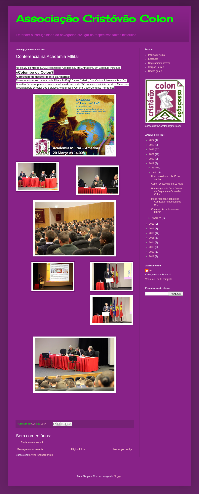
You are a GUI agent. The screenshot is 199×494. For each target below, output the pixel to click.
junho (155, 167)
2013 (152, 247)
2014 (152, 242)
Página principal (156, 55)
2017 (152, 228)
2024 (152, 140)
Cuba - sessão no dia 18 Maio (167, 183)
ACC (151, 270)
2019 (152, 163)
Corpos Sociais (156, 67)
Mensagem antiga (122, 449)
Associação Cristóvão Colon (94, 18)
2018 (152, 223)
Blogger (118, 476)
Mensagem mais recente (30, 449)
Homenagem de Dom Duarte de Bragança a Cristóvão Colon (166, 191)
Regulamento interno (159, 63)
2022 (152, 149)
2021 (152, 154)
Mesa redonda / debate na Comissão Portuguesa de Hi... (166, 202)
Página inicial (78, 449)
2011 (152, 256)
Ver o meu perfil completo (158, 279)
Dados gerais (155, 71)
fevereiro (157, 218)
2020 (152, 158)
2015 (152, 237)
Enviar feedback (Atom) (41, 455)
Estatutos (153, 59)
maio (155, 172)
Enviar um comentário (32, 442)
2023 (152, 145)
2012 (152, 251)
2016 (152, 233)
